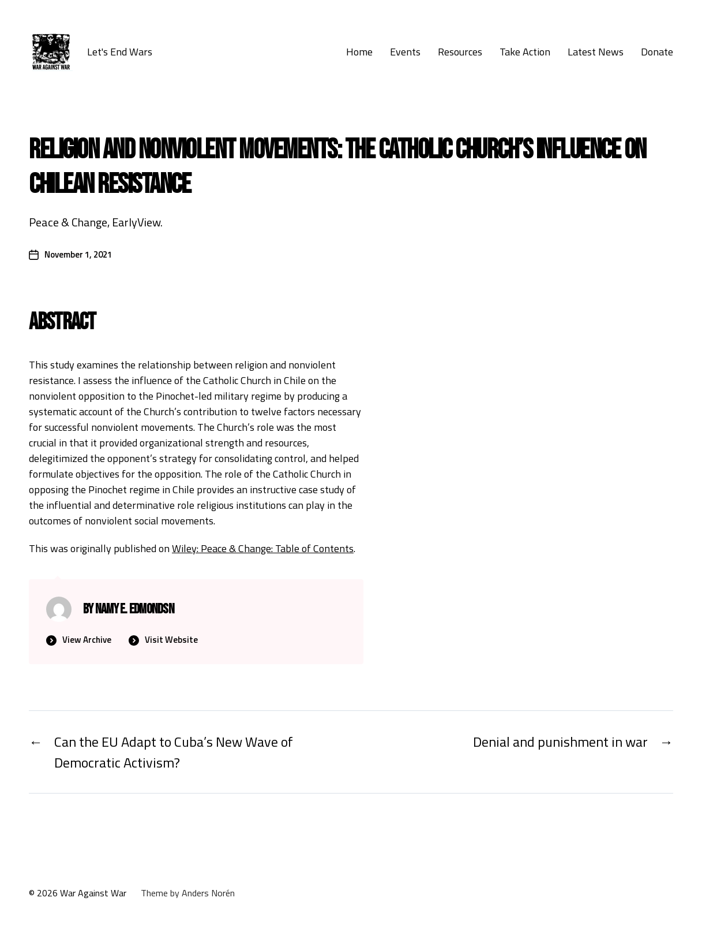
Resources (460, 52)
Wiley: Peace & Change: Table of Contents (263, 548)
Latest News (596, 52)
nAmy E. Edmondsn (134, 609)
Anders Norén (208, 893)
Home (359, 52)
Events (405, 52)
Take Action (525, 52)
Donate (657, 52)
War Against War (93, 893)
